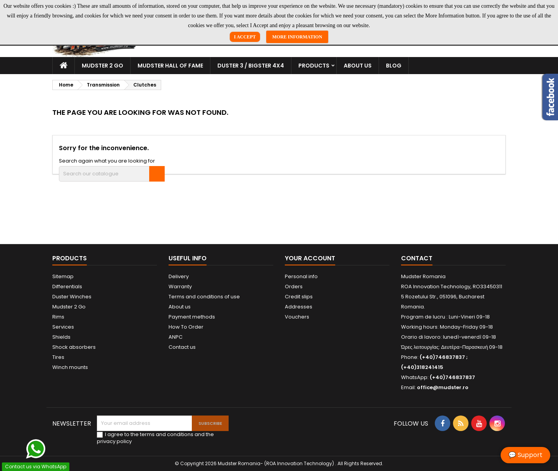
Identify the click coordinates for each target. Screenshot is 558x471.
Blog (393, 65)
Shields (61, 337)
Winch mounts (70, 367)
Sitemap (63, 276)
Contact (416, 258)
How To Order (186, 327)
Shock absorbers (74, 347)
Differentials (67, 286)
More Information (297, 37)
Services (63, 327)
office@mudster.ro (442, 387)
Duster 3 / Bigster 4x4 (250, 65)
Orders (294, 286)
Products (313, 65)
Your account (310, 258)
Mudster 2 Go (102, 65)
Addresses (298, 306)
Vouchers (297, 316)
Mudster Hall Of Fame (170, 65)
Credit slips (299, 296)
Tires (58, 357)
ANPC (176, 337)
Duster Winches (71, 296)
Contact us (182, 347)
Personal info (301, 276)
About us (358, 65)
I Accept (245, 37)
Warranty (180, 286)
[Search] (112, 174)
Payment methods (192, 316)
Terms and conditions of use (204, 296)
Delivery (179, 276)
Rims (58, 316)
